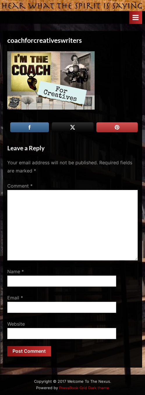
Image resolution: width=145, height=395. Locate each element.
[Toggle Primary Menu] (135, 17)
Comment (20, 186)
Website (16, 324)
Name (15, 271)
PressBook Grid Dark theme (84, 388)
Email (15, 298)
